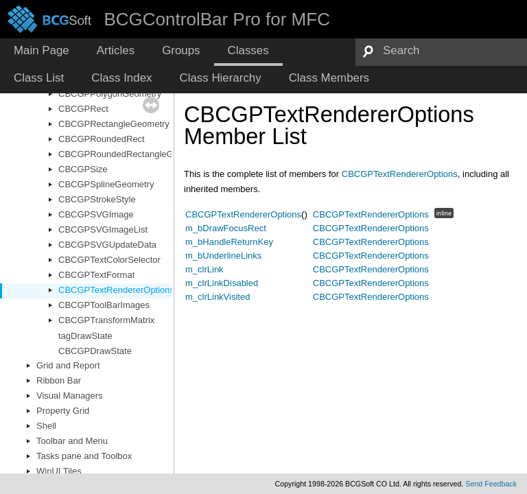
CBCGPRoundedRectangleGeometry (132, 154)
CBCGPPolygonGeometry (109, 94)
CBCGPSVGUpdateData (107, 244)
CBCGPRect (83, 109)
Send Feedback (491, 484)
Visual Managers (69, 395)
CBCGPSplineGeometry (106, 184)
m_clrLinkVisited (217, 297)
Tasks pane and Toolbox (84, 456)
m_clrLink (204, 269)
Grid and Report (68, 365)
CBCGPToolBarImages (104, 305)
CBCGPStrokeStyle (97, 199)
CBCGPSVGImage (96, 214)
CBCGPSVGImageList (103, 229)
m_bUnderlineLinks (223, 255)
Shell (46, 426)
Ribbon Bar (58, 380)
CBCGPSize (83, 169)
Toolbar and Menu (72, 441)
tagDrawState (85, 336)
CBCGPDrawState (95, 351)
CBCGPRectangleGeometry (113, 124)
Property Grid (62, 410)
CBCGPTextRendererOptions (116, 290)
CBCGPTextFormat (96, 275)
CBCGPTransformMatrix (106, 320)
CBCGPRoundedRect (101, 139)
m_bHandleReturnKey (229, 242)
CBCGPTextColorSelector (109, 260)
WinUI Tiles (59, 471)
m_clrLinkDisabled (221, 283)
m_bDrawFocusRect (225, 228)
